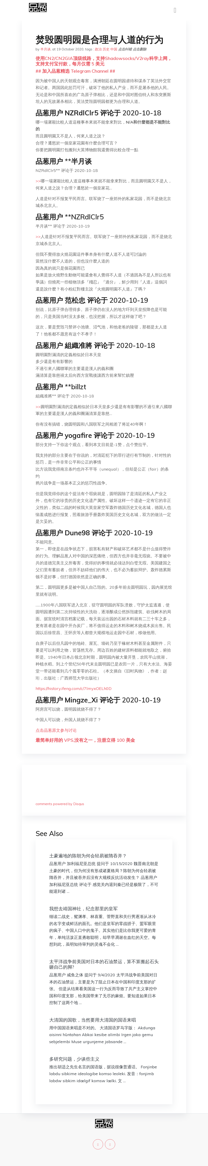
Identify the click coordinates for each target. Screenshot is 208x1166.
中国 (113, 49)
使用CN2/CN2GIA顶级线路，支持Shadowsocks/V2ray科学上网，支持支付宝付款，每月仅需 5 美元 (104, 61)
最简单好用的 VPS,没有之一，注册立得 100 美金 (85, 740)
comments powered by (60, 804)
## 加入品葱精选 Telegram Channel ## (75, 71)
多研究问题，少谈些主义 (74, 1059)
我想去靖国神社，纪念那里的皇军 (83, 908)
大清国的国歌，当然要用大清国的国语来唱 (92, 1020)
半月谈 (45, 49)
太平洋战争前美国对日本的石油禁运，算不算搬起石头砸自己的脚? (104, 964)
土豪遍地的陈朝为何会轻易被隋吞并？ (88, 855)
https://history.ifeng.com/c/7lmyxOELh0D (74, 688)
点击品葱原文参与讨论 (56, 730)
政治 (98, 49)
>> (38, 181)
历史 (106, 49)
